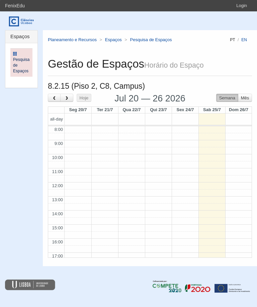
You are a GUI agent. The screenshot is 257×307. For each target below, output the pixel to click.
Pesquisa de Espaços (151, 39)
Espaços (113, 39)
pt (232, 39)
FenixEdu (15, 5)
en (244, 39)
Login (241, 5)
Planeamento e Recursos (72, 39)
